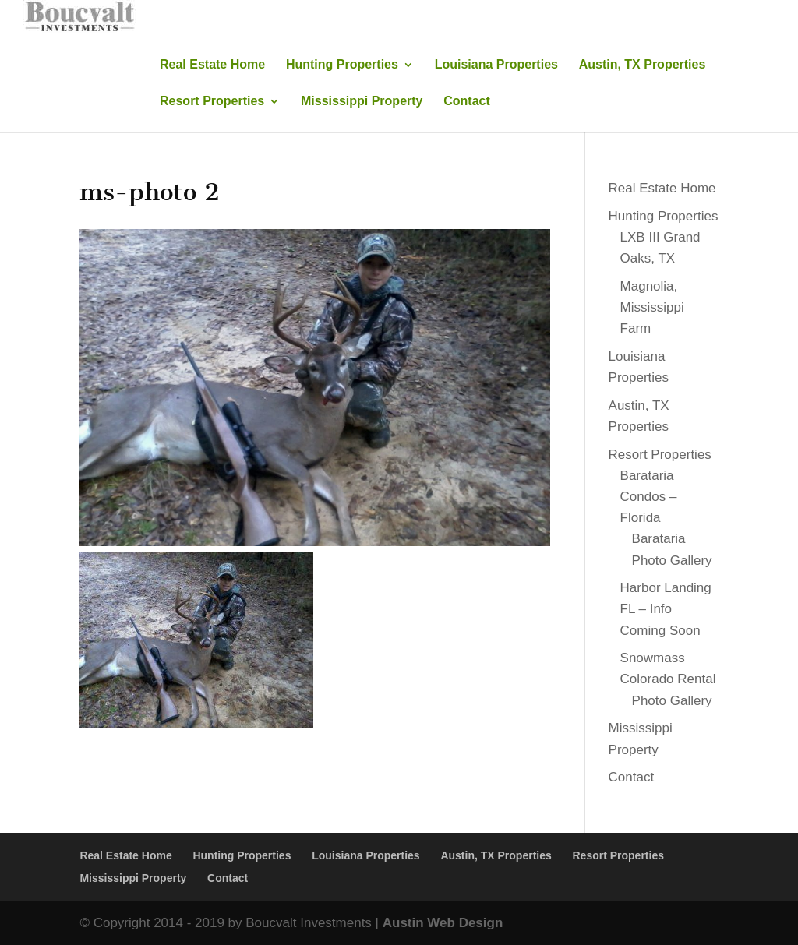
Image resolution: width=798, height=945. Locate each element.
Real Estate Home (212, 65)
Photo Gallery (672, 700)
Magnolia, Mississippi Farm (652, 307)
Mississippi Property (362, 102)
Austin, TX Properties (642, 65)
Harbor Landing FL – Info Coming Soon (665, 608)
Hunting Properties (342, 65)
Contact (466, 102)
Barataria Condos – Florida (648, 496)
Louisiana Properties (496, 65)
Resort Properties (212, 102)
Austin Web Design (443, 922)
